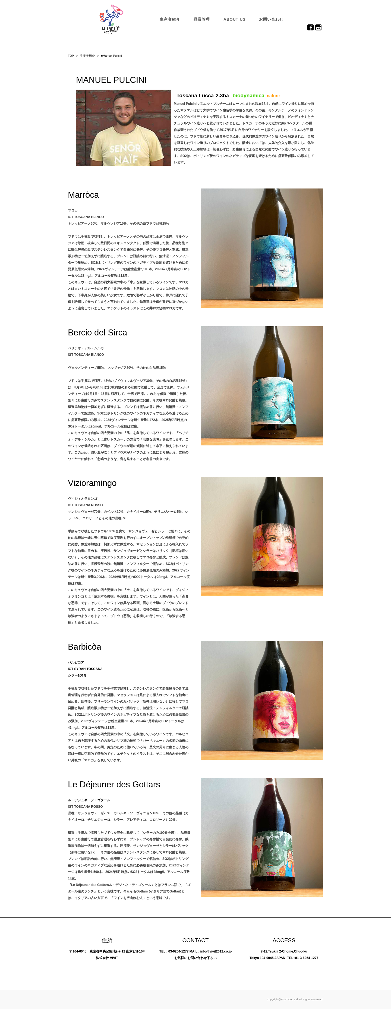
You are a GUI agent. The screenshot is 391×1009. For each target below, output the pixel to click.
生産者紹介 (170, 19)
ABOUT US (234, 19)
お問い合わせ (271, 19)
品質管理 (202, 19)
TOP (71, 55)
